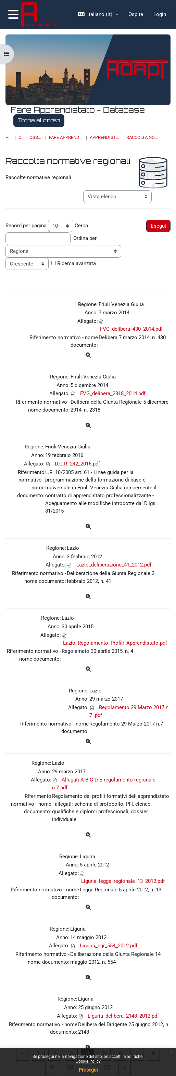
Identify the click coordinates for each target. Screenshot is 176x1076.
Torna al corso (39, 120)
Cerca (81, 226)
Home (8, 137)
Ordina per (85, 238)
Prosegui (88, 1070)
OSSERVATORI (35, 137)
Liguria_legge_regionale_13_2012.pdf (123, 881)
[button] (98, 14)
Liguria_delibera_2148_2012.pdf (123, 1016)
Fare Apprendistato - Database (66, 137)
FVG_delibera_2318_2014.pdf (113, 393)
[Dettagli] (88, 355)
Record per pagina (26, 226)
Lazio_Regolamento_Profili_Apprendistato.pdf (115, 643)
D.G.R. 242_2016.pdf (77, 464)
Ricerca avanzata (76, 263)
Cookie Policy (88, 1061)
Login (159, 14)
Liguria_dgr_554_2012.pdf (108, 946)
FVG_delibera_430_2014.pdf (131, 329)
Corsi (20, 137)
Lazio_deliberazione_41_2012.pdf (113, 565)
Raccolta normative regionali (143, 137)
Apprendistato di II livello (105, 137)
